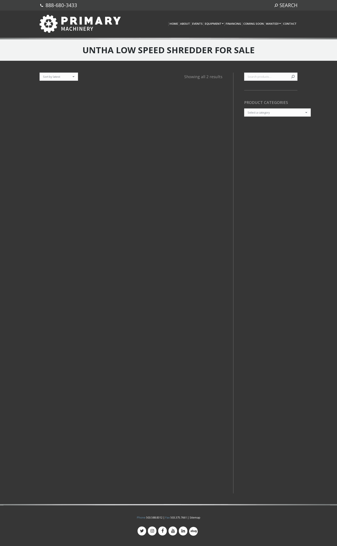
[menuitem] (173, 24)
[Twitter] (142, 530)
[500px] (193, 531)
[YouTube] (172, 530)
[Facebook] (162, 530)
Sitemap (195, 517)
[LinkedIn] (183, 530)
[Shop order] (59, 77)
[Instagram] (152, 530)
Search (293, 77)
